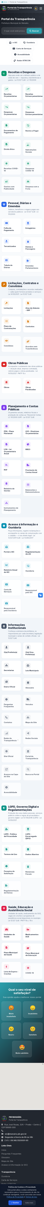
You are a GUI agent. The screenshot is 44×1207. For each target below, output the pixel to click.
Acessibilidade (22, 54)
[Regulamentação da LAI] (33, 555)
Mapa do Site (7, 1161)
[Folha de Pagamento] (11, 230)
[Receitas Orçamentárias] (11, 96)
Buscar (34, 31)
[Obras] (11, 389)
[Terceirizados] (11, 252)
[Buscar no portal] (14, 31)
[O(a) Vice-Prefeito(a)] (33, 657)
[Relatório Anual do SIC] (11, 576)
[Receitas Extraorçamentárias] (33, 97)
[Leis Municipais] (33, 677)
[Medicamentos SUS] (33, 937)
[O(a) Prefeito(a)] (11, 655)
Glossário (5, 1157)
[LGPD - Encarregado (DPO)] (33, 838)
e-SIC (13, 43)
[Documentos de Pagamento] (11, 138)
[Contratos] (33, 334)
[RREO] (33, 456)
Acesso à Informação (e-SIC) (14, 1165)
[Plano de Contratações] (11, 331)
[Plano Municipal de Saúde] (11, 957)
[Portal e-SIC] (11, 554)
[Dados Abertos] (33, 859)
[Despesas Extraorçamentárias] (33, 118)
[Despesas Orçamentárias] (11, 117)
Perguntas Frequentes (11, 1154)
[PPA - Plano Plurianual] (11, 433)
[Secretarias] (11, 675)
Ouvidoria (29, 43)
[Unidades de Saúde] (11, 936)
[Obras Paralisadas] (33, 390)
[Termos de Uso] (11, 858)
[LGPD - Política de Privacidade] (11, 837)
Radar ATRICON (22, 61)
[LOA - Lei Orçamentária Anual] (11, 455)
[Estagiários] (33, 233)
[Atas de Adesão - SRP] (33, 311)
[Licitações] (11, 310)
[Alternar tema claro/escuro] (36, 8)
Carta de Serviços (22, 49)
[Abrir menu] (41, 8)
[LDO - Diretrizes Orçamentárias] (33, 434)
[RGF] (11, 477)
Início (4, 2)
